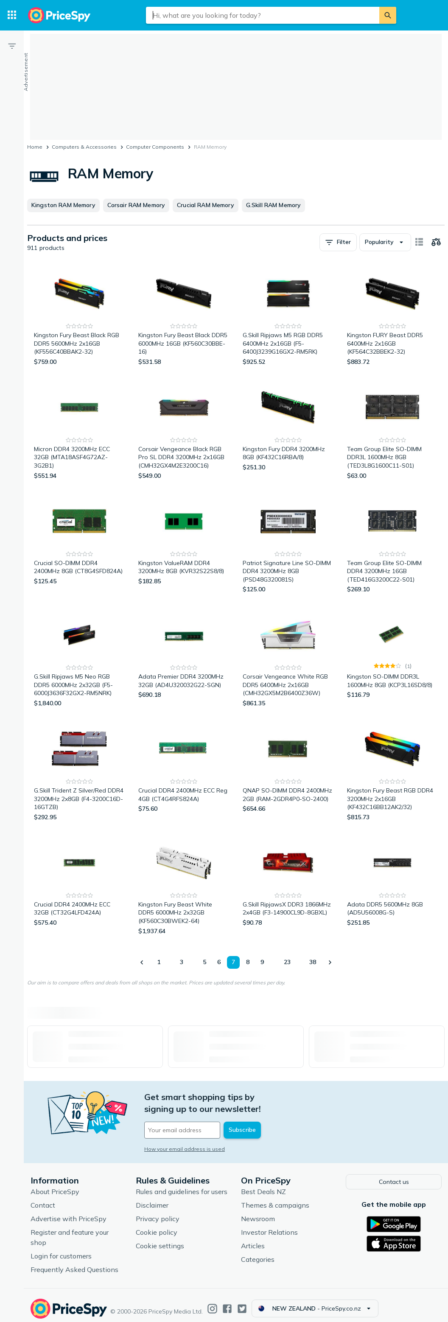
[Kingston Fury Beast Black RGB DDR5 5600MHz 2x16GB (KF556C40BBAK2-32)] (79, 316)
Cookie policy (156, 1226)
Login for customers (61, 1249)
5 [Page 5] (204, 962)
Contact (43, 1199)
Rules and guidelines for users (181, 1185)
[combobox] (262, 15)
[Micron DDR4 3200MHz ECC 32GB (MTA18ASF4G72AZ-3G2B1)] (79, 430)
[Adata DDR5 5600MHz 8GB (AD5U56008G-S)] (392, 885)
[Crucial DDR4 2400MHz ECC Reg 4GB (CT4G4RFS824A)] (184, 772)
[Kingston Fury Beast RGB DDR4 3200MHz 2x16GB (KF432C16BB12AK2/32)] (392, 772)
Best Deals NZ (263, 1185)
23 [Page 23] (287, 962)
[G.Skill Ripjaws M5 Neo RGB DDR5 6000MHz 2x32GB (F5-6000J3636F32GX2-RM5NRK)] (79, 658)
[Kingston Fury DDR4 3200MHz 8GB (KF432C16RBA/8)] (288, 430)
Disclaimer (152, 1199)
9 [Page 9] (262, 962)
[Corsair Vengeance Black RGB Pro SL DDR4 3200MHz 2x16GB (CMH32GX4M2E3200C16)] (184, 430)
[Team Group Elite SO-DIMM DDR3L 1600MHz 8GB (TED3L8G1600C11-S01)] (392, 430)
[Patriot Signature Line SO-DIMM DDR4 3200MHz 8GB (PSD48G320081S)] (288, 544)
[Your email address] (202, 1118)
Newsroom (258, 1212)
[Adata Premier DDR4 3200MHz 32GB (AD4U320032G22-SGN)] (184, 658)
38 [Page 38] (312, 962)
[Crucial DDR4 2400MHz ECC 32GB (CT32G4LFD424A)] (79, 885)
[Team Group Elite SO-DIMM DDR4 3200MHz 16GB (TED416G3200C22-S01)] (392, 544)
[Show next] (329, 962)
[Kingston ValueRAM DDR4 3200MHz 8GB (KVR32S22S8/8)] (184, 544)
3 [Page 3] (181, 962)
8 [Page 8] (247, 962)
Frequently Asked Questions (74, 1263)
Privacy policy (157, 1212)
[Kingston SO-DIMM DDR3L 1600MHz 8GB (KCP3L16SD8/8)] (392, 658)
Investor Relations (269, 1226)
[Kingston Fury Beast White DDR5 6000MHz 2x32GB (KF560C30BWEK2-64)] (184, 885)
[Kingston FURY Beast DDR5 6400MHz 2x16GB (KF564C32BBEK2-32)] (392, 316)
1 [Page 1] (158, 962)
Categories (257, 1253)
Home (34, 147)
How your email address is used (184, 1137)
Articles (253, 1239)
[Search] (387, 15)
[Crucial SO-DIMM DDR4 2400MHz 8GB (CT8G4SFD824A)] (79, 544)
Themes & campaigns (275, 1199)
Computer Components (155, 147)
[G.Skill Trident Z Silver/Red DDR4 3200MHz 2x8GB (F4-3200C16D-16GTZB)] (79, 772)
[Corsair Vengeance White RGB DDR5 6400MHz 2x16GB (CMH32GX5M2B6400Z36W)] (288, 658)
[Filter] (11, 45)
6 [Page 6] (219, 962)
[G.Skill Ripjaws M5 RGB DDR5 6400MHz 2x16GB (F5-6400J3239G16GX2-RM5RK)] (288, 316)
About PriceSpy (55, 1185)
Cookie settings (160, 1239)
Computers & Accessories (84, 147)
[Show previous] (142, 962)
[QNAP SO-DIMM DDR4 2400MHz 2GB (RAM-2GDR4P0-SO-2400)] (288, 772)
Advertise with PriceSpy (68, 1212)
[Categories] (12, 15)
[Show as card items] (419, 242)
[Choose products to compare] (436, 242)
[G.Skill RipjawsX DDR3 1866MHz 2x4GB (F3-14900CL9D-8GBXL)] (288, 885)
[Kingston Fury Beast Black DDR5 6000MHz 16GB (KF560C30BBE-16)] (184, 316)
